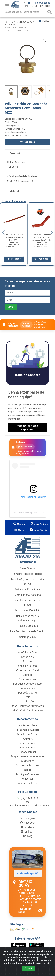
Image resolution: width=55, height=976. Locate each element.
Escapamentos (27, 679)
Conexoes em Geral (27, 670)
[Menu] (7, 4)
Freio (27, 697)
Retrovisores (27, 747)
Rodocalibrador (27, 752)
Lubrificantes (27, 688)
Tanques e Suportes (27, 765)
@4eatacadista (25, 446)
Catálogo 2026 (27, 637)
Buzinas (27, 661)
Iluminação (27, 701)
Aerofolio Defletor (27, 652)
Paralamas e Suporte (27, 729)
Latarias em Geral (28, 725)
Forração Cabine (27, 692)
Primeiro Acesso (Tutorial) (27, 573)
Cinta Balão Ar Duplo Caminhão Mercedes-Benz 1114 (14, 237)
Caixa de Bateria (27, 665)
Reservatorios (28, 743)
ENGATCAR (21, 135)
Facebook (27, 822)
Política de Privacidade (28, 589)
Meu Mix (19, 524)
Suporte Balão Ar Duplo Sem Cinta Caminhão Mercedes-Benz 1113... (41, 237)
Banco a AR (27, 657)
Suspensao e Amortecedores (27, 756)
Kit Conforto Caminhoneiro (28, 710)
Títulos (19, 530)
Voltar (44, 21)
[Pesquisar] (49, 12)
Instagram (27, 818)
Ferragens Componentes (27, 683)
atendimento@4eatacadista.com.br (29, 804)
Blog (27, 836)
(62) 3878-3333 (41, 6)
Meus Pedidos (39, 524)
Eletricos (27, 674)
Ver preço (27, 142)
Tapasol (27, 769)
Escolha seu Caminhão (27, 610)
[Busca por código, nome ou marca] (24, 12)
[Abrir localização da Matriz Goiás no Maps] (27, 882)
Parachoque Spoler (27, 734)
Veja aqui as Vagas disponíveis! (27, 427)
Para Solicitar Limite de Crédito (27, 631)
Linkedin (27, 831)
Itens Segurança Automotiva (27, 705)
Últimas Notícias (26, 324)
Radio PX (27, 738)
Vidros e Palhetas (27, 783)
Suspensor (27, 760)
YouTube (27, 827)
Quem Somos (27, 568)
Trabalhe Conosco (27, 625)
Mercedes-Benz (18, 132)
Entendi (28, 968)
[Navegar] (3, 233)
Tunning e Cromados (27, 774)
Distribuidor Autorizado (27, 594)
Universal (27, 778)
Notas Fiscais (38, 530)
